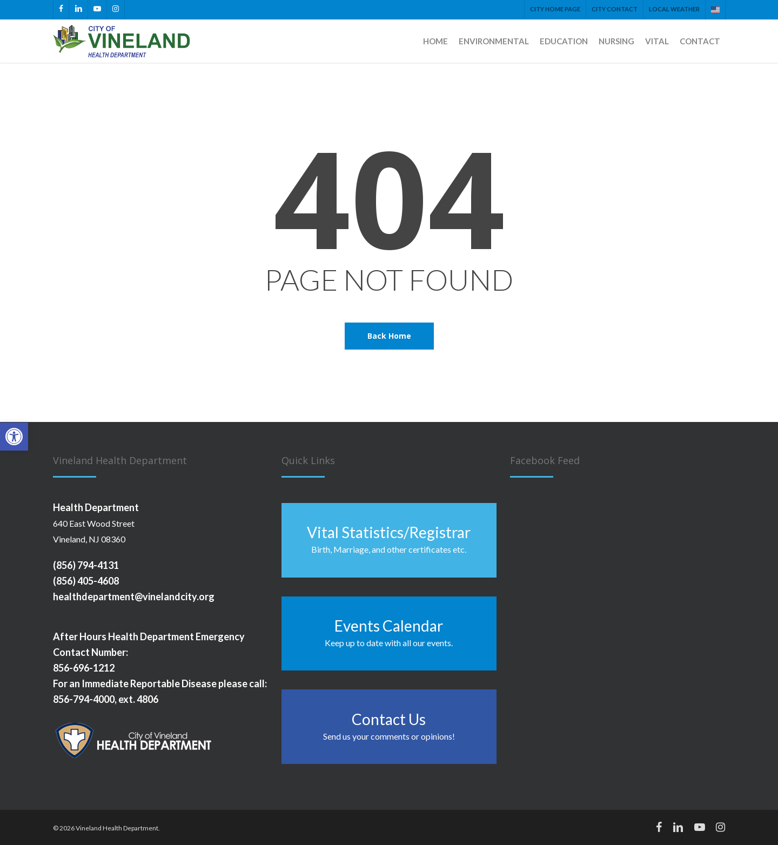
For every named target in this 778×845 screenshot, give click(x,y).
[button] (14, 437)
